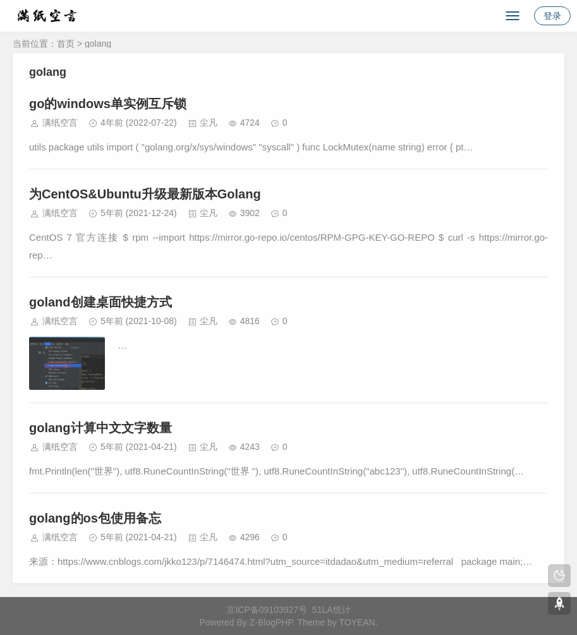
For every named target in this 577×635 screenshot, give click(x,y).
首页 (66, 44)
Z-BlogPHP (271, 622)
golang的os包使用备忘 (95, 518)
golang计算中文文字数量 (100, 428)
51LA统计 (331, 610)
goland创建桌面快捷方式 (100, 302)
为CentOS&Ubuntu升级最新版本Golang (145, 194)
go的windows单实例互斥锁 (107, 104)
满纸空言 (60, 123)
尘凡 (208, 123)
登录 (552, 16)
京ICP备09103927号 (266, 610)
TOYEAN (357, 622)
